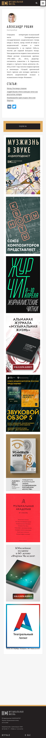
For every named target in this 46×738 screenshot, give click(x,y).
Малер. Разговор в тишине (17, 88)
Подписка (23, 126)
